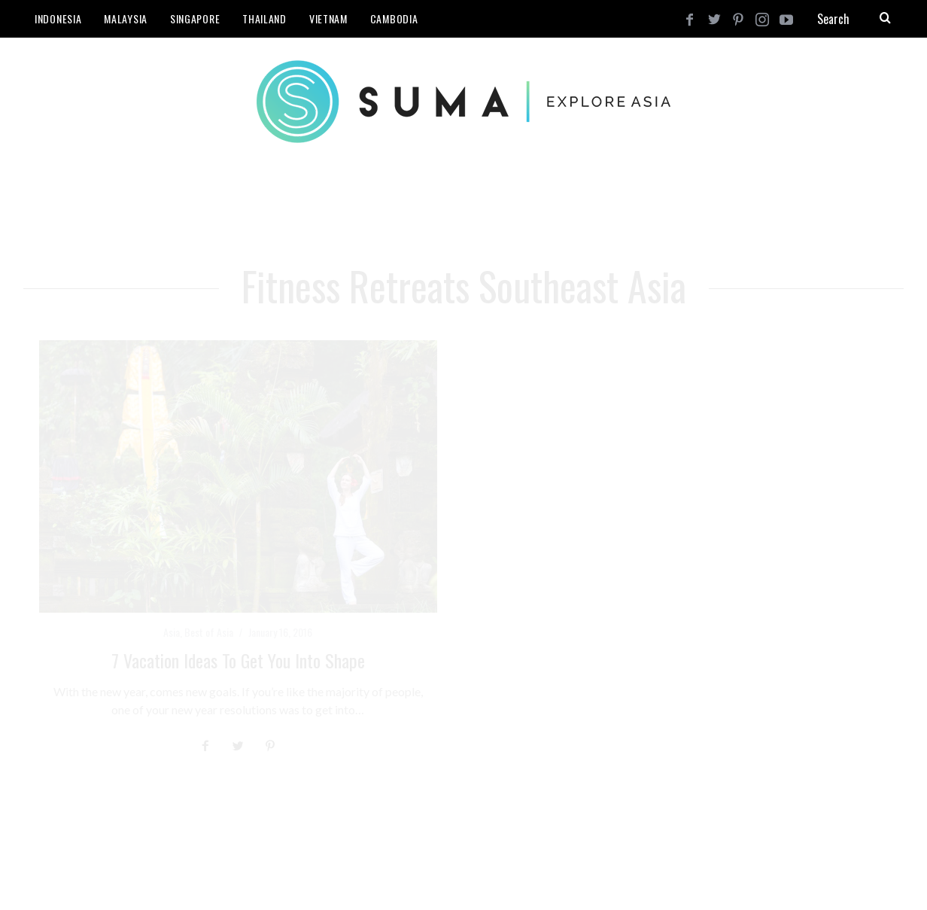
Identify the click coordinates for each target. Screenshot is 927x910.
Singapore (195, 18)
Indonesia (58, 18)
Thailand (264, 18)
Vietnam (328, 18)
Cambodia (394, 18)
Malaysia (125, 18)
